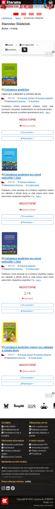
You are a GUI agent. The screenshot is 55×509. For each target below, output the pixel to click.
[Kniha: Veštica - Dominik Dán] (23, 14)
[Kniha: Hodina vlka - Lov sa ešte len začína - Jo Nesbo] (16, 14)
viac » (48, 112)
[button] (34, 2)
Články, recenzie (37, 450)
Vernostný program (39, 447)
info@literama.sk (10, 429)
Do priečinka (27, 132)
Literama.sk (7, 18)
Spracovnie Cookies (12, 457)
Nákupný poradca (38, 429)
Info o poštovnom (38, 426)
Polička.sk (35, 454)
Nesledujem (27, 138)
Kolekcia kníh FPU (38, 444)
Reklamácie (8, 447)
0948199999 (8, 426)
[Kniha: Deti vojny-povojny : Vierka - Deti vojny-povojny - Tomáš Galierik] (31, 14)
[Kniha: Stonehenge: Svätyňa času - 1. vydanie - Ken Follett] (39, 14)
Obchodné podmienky (12, 444)
